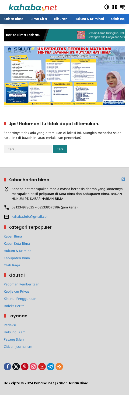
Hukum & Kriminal (18, 250)
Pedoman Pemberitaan (21, 284)
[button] (106, 7)
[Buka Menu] (114, 7)
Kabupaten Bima (17, 258)
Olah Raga (12, 265)
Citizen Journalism (18, 346)
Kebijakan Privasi (17, 291)
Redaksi (10, 325)
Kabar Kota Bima (17, 243)
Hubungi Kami (15, 332)
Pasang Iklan (14, 339)
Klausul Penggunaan (20, 298)
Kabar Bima (13, 236)
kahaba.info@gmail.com (30, 216)
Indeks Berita (14, 306)
